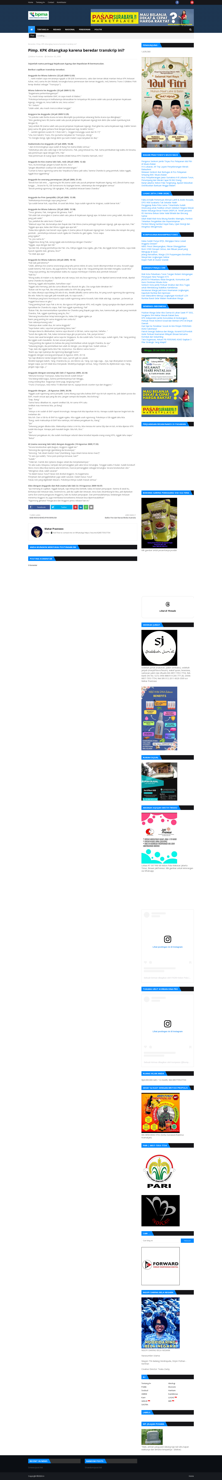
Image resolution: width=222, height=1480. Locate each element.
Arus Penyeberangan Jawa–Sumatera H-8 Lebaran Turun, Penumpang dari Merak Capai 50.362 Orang (167, 178)
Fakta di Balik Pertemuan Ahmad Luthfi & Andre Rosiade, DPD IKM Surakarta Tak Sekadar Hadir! (167, 201)
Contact (51, 2)
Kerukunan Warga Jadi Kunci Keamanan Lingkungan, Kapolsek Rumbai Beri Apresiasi (165, 291)
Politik (144, 1387)
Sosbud (144, 1390)
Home (30, 2)
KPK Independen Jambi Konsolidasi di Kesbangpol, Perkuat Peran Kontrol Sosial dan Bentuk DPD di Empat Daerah (166, 321)
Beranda (31, 44)
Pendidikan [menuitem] (84, 29)
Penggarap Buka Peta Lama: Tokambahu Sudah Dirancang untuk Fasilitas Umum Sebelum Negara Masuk (167, 206)
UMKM (144, 1394)
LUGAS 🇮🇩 (172, 1397)
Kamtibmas (173, 1394)
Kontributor (61, 2)
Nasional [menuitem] (70, 29)
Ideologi (171, 1383)
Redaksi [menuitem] (57, 29)
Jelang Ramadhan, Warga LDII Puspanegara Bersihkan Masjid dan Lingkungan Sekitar (166, 255)
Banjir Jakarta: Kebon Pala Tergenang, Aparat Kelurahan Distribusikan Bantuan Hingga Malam (167, 184)
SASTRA (144, 1404)
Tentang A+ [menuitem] (43, 29)
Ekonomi (172, 1387)
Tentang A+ (40, 2)
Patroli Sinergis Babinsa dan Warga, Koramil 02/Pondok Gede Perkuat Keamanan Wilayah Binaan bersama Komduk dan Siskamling (166, 334)
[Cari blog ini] (161, 1241)
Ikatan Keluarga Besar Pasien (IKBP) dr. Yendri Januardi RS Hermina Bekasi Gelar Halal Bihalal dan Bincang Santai (166, 213)
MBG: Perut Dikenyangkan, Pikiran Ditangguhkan (163, 246)
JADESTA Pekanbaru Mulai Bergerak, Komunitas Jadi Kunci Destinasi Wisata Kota (165, 281)
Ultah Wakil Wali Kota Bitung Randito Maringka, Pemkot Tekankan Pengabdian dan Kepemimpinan (167, 220)
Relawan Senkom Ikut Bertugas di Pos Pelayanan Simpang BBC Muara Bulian (163, 173)
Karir (143, 1397)
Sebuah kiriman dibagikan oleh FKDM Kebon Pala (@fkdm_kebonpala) (175, 978)
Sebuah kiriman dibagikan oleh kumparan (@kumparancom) (170, 1062)
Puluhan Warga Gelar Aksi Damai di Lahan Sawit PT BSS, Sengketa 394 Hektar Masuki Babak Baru (167, 314)
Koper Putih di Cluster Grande (154, 259)
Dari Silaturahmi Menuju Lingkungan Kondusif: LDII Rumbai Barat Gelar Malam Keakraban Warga (164, 297)
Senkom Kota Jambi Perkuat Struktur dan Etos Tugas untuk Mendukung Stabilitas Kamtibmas (165, 286)
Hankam (172, 1390)
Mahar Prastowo (36, 56)
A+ (43, 1476)
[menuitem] (31, 29)
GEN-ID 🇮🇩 (145, 1401)
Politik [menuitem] (98, 29)
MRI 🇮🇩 (171, 1401)
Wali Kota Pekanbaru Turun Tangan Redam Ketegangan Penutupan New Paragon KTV (167, 275)
